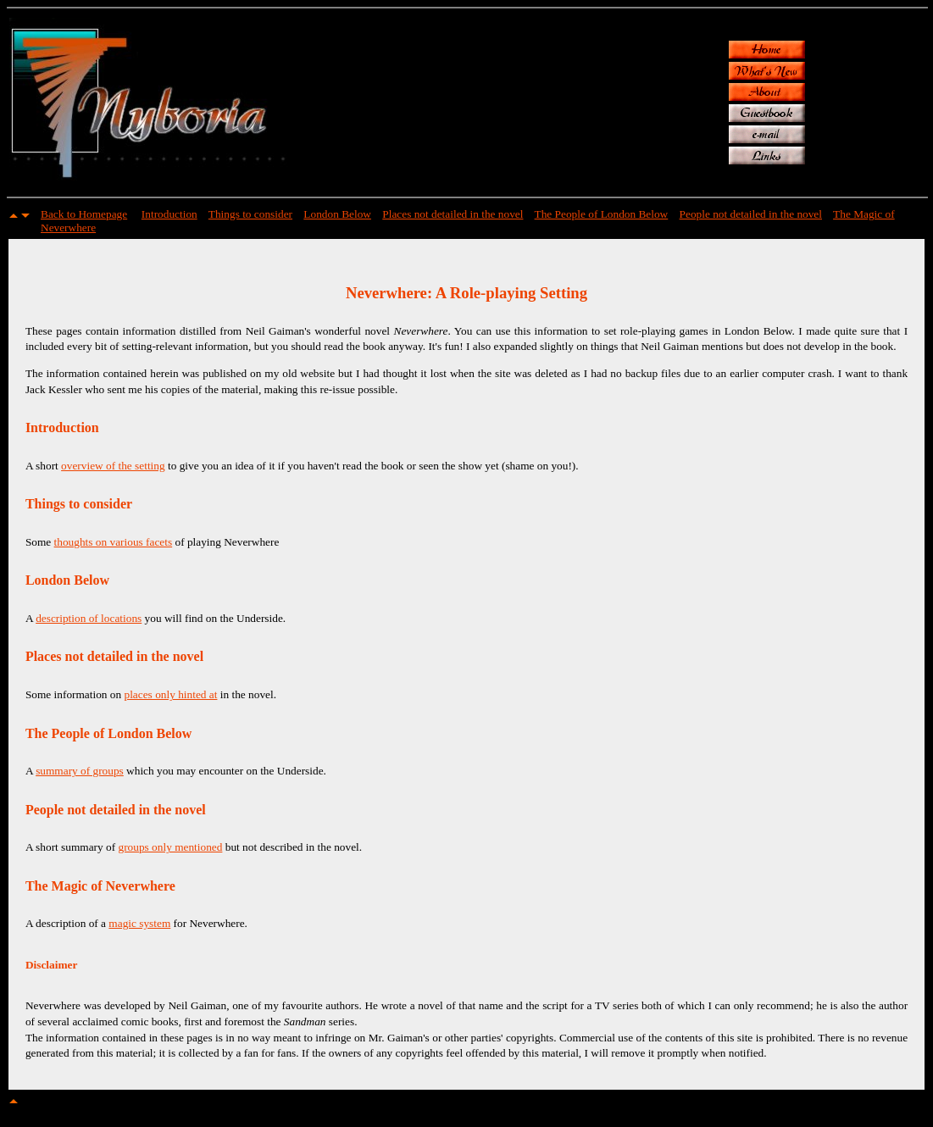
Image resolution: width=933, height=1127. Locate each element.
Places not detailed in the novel (452, 214)
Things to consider (250, 214)
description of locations (89, 618)
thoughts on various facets (113, 542)
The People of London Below (602, 214)
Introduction (169, 214)
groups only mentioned (170, 847)
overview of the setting (113, 465)
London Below (337, 214)
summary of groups (80, 770)
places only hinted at (171, 694)
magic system (139, 923)
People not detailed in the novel (751, 214)
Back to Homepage (84, 214)
